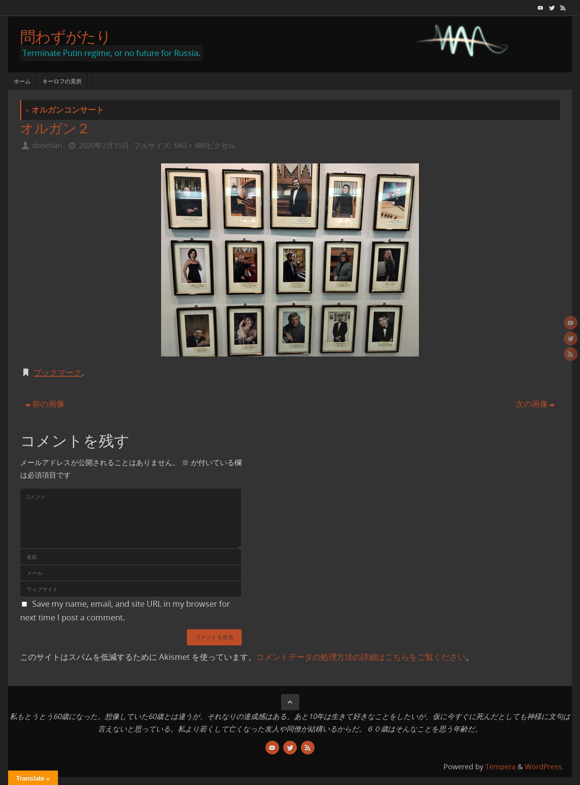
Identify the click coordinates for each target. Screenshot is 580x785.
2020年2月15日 (104, 145)
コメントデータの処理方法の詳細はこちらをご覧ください (361, 656)
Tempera (500, 766)
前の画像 (44, 403)
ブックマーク (57, 372)
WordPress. (544, 766)
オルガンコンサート (64, 109)
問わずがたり (65, 36)
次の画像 (535, 403)
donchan (47, 145)
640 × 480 (190, 145)
